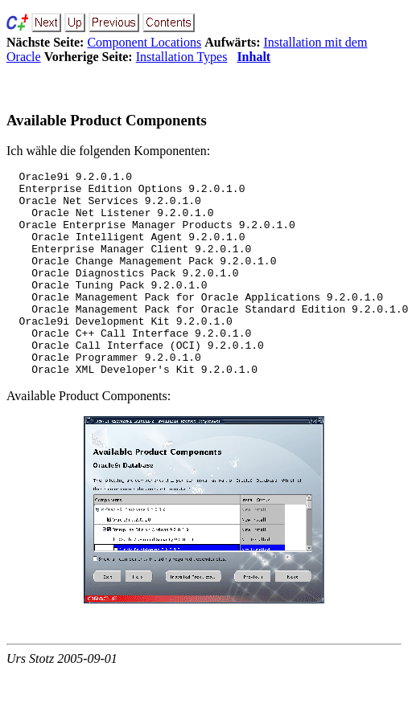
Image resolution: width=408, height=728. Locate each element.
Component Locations (144, 42)
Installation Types (182, 56)
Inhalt (253, 56)
